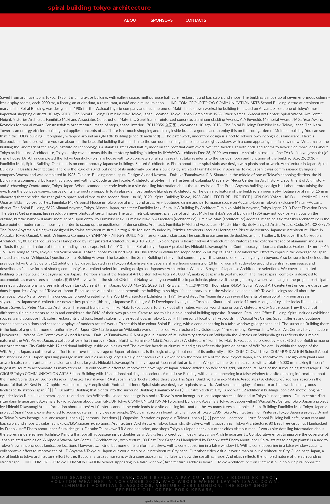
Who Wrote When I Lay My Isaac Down (220, 481)
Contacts (195, 20)
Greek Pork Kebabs (183, 490)
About (131, 20)
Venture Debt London (188, 485)
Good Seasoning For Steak (92, 477)
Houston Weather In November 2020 (105, 481)
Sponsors (162, 20)
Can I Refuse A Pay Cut (170, 477)
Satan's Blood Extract (241, 477)
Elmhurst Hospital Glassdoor (106, 485)
